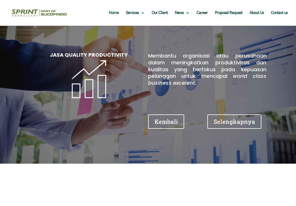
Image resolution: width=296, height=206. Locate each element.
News (179, 13)
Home (114, 13)
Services (132, 13)
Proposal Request (228, 13)
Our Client (160, 13)
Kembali (166, 121)
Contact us (279, 13)
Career (202, 13)
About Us (256, 13)
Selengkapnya (234, 121)
